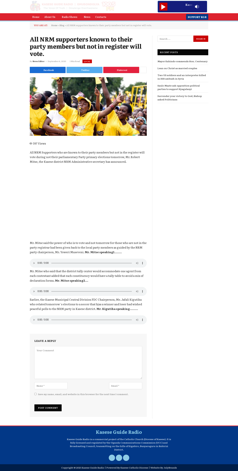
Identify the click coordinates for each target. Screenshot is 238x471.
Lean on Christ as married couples (177, 68)
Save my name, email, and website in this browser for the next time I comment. (83, 394)
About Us (49, 17)
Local (87, 61)
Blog (62, 25)
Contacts (100, 17)
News (87, 17)
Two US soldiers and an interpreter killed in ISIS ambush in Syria (182, 76)
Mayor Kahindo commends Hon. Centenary (183, 61)
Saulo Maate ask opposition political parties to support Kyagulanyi (179, 87)
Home (35, 17)
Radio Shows (69, 17)
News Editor (38, 61)
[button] (50, 17)
